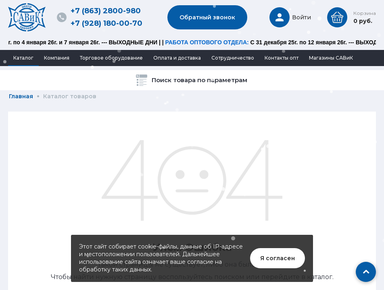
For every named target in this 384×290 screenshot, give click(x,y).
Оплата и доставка (177, 58)
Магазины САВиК (331, 58)
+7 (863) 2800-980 (106, 10)
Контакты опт (281, 58)
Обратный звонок (207, 17)
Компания (56, 58)
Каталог (23, 58)
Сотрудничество (232, 58)
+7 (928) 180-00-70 (106, 23)
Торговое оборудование (111, 58)
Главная (21, 96)
